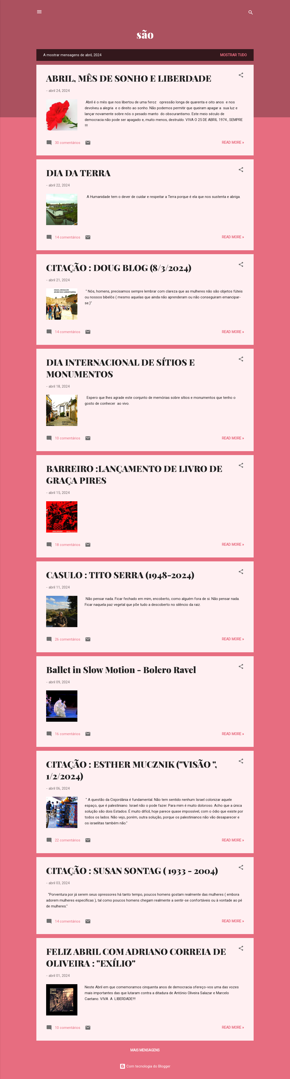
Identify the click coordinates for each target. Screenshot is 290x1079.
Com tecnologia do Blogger (145, 1066)
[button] (241, 76)
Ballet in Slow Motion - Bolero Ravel (121, 669)
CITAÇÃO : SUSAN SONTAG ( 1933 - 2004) (132, 870)
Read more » (233, 142)
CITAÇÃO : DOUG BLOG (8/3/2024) (118, 267)
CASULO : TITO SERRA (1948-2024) (120, 574)
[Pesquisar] (251, 13)
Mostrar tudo (233, 55)
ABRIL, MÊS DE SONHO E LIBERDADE (128, 78)
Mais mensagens (145, 1050)
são (145, 34)
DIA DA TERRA (78, 172)
